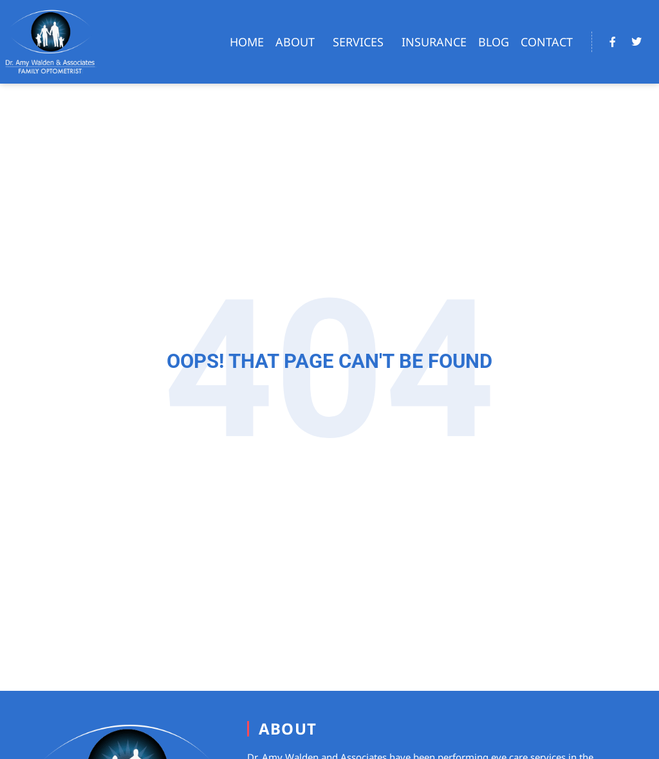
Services (361, 42)
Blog (493, 42)
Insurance (434, 42)
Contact (547, 42)
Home (247, 42)
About (298, 42)
